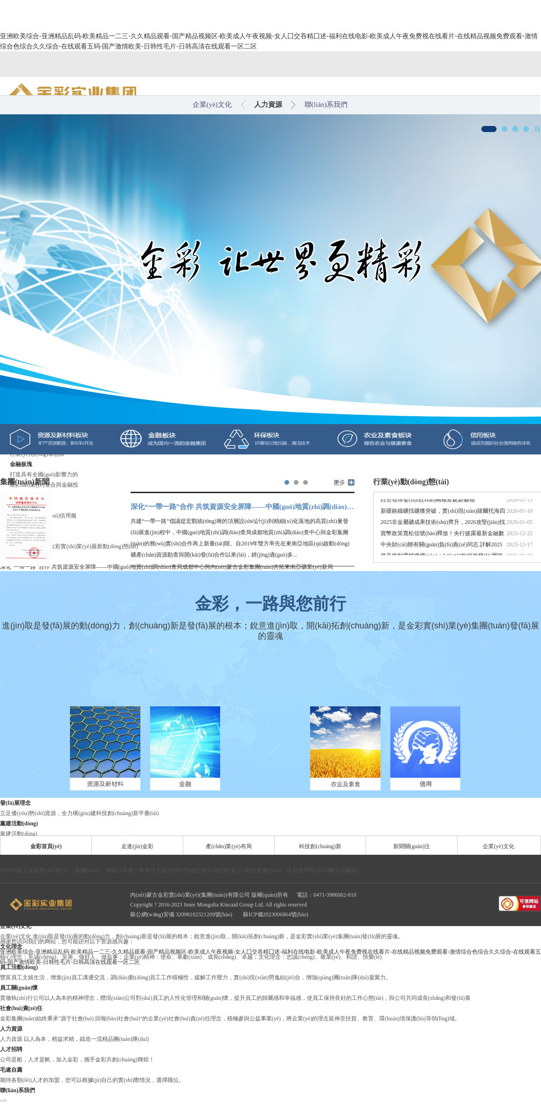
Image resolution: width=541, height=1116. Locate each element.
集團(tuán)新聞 (24, 482)
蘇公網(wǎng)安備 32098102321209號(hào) (182, 914)
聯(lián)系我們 (326, 104)
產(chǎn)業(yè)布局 (229, 846)
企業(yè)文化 (212, 104)
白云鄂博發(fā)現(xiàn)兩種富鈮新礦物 (428, 502)
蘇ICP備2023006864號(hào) (275, 914)
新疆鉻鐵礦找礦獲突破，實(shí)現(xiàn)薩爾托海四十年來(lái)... (443, 514)
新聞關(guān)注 (411, 846)
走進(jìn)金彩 (137, 846)
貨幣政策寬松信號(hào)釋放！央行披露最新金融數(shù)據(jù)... (442, 536)
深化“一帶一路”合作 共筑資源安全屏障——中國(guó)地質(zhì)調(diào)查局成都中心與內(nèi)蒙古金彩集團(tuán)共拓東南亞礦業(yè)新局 (242, 506)
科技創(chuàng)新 (320, 846)
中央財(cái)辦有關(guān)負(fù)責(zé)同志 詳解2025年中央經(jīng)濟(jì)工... (441, 548)
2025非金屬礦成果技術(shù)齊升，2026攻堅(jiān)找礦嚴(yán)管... (443, 525)
